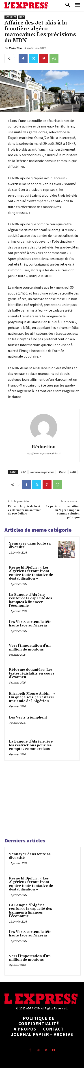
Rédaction (15, 48)
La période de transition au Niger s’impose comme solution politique (63, 512)
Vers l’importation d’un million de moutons (30, 648)
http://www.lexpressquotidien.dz (43, 453)
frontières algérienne (42, 472)
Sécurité (10, 17)
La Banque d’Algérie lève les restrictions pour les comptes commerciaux (31, 745)
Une (21, 17)
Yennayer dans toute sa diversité (30, 545)
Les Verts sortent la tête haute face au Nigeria (30, 624)
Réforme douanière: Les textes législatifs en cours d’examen (31, 673)
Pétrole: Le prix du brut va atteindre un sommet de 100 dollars (24, 510)
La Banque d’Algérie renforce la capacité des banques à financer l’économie (30, 600)
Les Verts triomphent (28, 717)
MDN (73, 472)
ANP (23, 472)
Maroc (62, 472)
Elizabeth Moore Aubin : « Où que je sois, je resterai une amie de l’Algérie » (32, 697)
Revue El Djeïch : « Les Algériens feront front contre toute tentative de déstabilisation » (31, 573)
